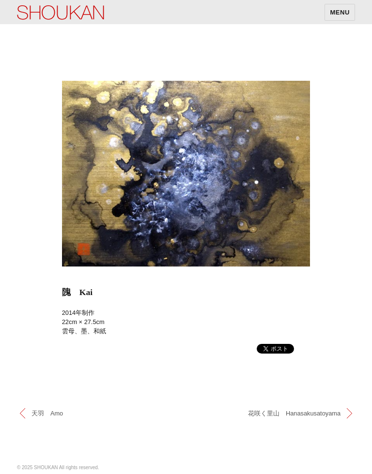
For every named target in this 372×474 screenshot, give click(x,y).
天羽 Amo (47, 413)
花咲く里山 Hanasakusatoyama (294, 413)
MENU (340, 12)
